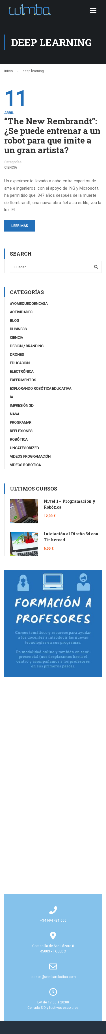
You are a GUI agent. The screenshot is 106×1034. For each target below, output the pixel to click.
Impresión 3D (22, 405)
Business (18, 329)
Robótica (18, 439)
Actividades (21, 312)
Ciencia (10, 168)
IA (11, 397)
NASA (14, 414)
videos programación (30, 456)
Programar (20, 422)
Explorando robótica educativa (40, 388)
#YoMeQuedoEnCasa (28, 303)
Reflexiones (21, 431)
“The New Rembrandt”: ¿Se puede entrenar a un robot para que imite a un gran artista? (52, 135)
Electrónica (21, 371)
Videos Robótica (25, 465)
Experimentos (23, 380)
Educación (20, 363)
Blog (14, 320)
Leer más (19, 226)
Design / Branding (27, 346)
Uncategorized (24, 448)
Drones (17, 354)
